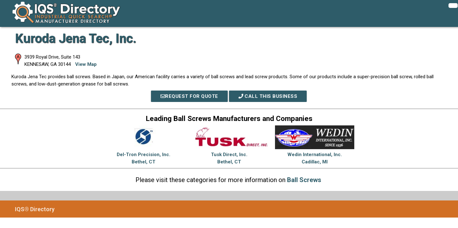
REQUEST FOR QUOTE (189, 96)
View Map (86, 64)
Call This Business (268, 96)
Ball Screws (304, 180)
